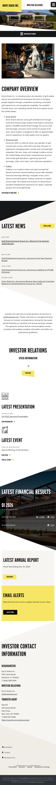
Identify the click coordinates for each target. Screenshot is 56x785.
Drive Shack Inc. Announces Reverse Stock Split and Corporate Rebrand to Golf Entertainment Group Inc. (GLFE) (28, 282)
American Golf (12, 140)
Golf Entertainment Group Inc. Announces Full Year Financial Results (27, 259)
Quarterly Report (8, 525)
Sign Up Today (10, 612)
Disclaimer (22, 767)
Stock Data (28, 373)
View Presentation (7, 422)
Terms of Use (40, 782)
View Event (5, 455)
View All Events (6, 460)
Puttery (9, 166)
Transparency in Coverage (41, 767)
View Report (10, 577)
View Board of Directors (9, 193)
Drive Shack (11, 116)
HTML (40, 517)
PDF (50, 517)
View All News (47, 226)
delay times (14, 780)
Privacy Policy (13, 767)
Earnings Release (9, 517)
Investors (28, 33)
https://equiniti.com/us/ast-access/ (15, 720)
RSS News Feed (9, 758)
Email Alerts (8, 747)
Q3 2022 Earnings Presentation (15, 416)
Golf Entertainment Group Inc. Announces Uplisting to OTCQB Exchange (27, 271)
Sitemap (29, 767)
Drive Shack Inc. (24, 765)
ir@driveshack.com (11, 317)
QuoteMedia (24, 778)
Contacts (7, 752)
